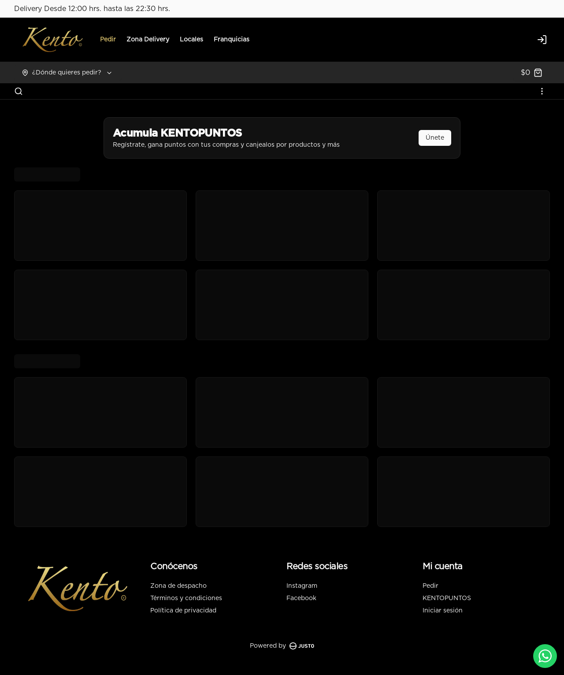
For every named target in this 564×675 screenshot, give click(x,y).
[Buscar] (18, 91)
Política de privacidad (183, 611)
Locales (191, 40)
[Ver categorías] (542, 91)
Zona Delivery (147, 40)
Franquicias (231, 40)
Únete (435, 138)
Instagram (301, 586)
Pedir (108, 40)
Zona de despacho (178, 586)
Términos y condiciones (186, 598)
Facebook (301, 598)
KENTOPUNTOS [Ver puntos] (447, 598)
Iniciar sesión (443, 611)
